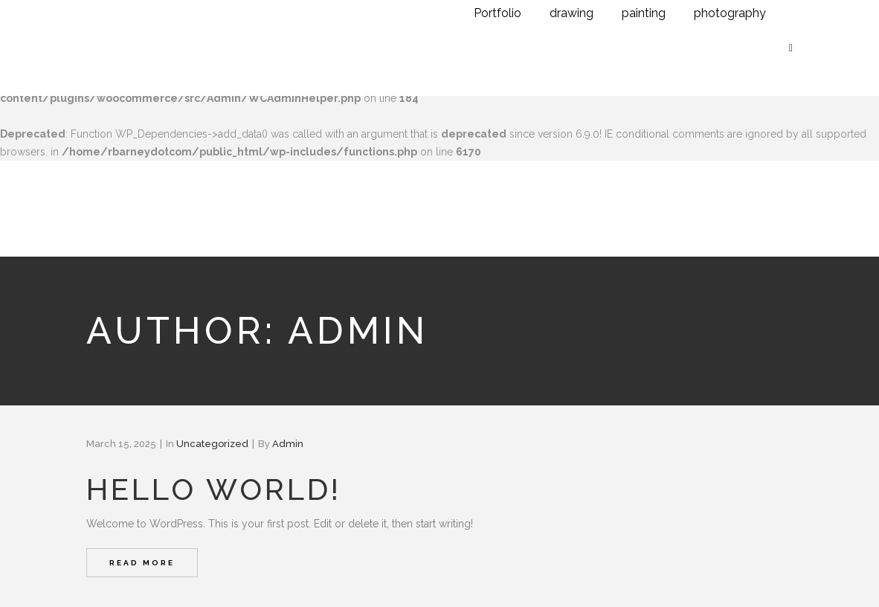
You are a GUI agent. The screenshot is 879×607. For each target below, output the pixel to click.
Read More (142, 563)
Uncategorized (212, 443)
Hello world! (213, 489)
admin (287, 443)
